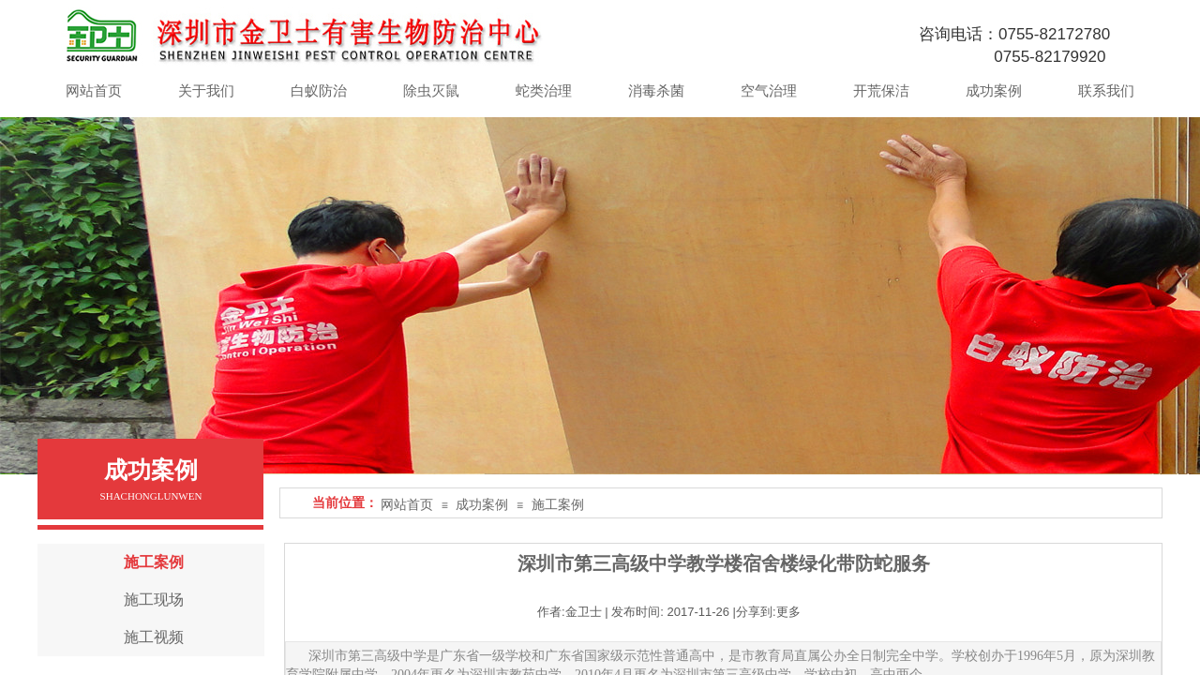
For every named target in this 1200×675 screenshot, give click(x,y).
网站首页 (407, 505)
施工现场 (154, 600)
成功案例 (482, 505)
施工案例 (558, 505)
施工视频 (154, 637)
